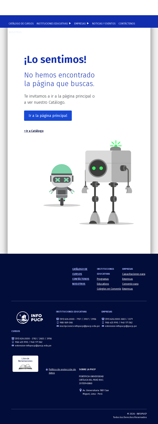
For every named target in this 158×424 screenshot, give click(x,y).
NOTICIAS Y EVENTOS (104, 23)
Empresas (80, 23)
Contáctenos (126, 23)
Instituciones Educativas (52, 23)
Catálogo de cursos (21, 23)
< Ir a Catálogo (34, 131)
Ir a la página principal (48, 115)
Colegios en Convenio (109, 288)
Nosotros (15, 32)
